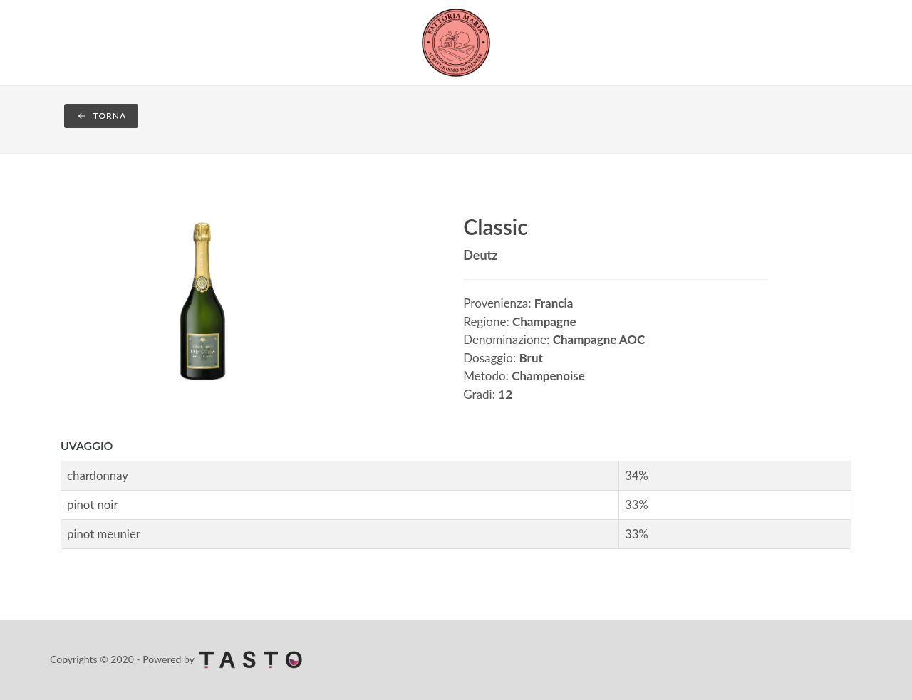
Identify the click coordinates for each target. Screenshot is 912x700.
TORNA (101, 115)
